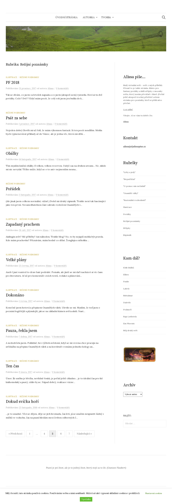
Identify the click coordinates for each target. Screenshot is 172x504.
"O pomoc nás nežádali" (134, 186)
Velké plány (16, 259)
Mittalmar (128, 295)
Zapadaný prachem (23, 224)
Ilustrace (11, 77)
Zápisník (127, 235)
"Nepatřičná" (129, 179)
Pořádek (13, 188)
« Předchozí (15, 433)
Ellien (126, 274)
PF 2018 (12, 82)
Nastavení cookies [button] (153, 493)
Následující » (84, 433)
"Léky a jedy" (129, 172)
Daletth (126, 302)
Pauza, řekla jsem (21, 330)
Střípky (126, 228)
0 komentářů (62, 88)
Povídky (127, 214)
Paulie (126, 281)
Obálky (12, 153)
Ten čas (12, 366)
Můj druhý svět (130, 330)
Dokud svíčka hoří (22, 401)
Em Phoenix (129, 323)
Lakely (126, 288)
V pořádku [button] (86, 499)
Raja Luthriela (130, 316)
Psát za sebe (16, 118)
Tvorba (106, 17)
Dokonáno (15, 295)
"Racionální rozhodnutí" (134, 200)
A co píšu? (128, 109)
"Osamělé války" (130, 193)
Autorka (89, 17)
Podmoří (127, 309)
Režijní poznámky (29, 77)
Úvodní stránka (66, 17)
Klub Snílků (128, 267)
